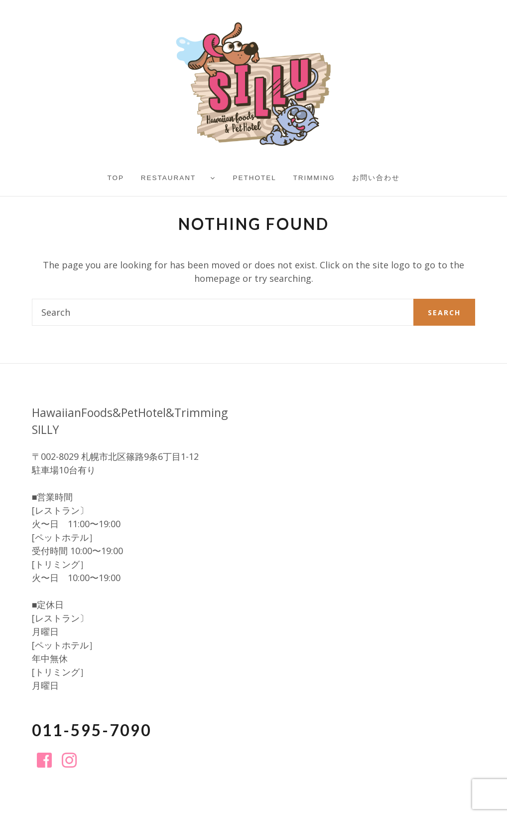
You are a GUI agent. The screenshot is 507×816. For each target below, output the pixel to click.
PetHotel (254, 178)
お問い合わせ (376, 178)
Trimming (314, 178)
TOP (115, 178)
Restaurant (168, 178)
